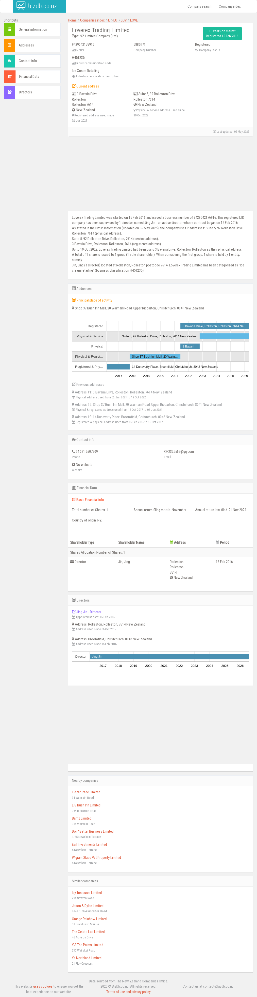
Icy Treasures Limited (87, 892)
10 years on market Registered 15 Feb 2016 (222, 33)
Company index (230, 6)
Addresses (26, 45)
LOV (124, 20)
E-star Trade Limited (86, 792)
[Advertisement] (32, 178)
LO (115, 20)
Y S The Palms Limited (87, 945)
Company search (199, 6)
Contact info (28, 61)
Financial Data (29, 76)
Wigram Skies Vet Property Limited (96, 857)
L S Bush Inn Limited (86, 805)
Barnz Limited (81, 818)
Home (72, 20)
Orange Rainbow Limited (89, 919)
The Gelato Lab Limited (88, 932)
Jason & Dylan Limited (87, 906)
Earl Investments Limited (89, 844)
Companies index (92, 20)
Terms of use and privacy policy (128, 992)
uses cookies (42, 986)
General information (33, 29)
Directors (25, 92)
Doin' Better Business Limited (93, 831)
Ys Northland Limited (87, 958)
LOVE (134, 20)
